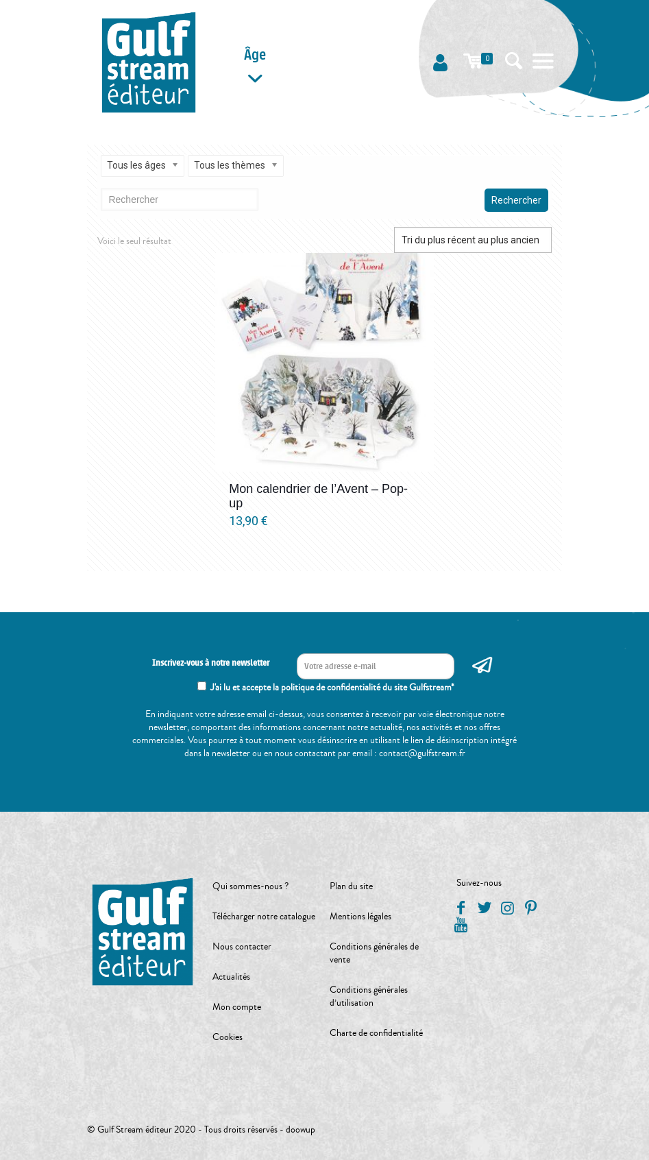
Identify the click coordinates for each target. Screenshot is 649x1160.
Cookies (227, 1037)
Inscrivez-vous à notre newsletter (210, 662)
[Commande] (473, 240)
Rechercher (516, 200)
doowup (300, 1130)
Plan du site (351, 886)
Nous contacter (241, 947)
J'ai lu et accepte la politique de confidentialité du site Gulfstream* (332, 687)
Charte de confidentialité (376, 1033)
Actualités (231, 977)
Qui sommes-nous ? (250, 886)
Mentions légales (360, 916)
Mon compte (236, 1007)
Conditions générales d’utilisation (369, 996)
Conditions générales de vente (374, 953)
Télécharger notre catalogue (263, 916)
